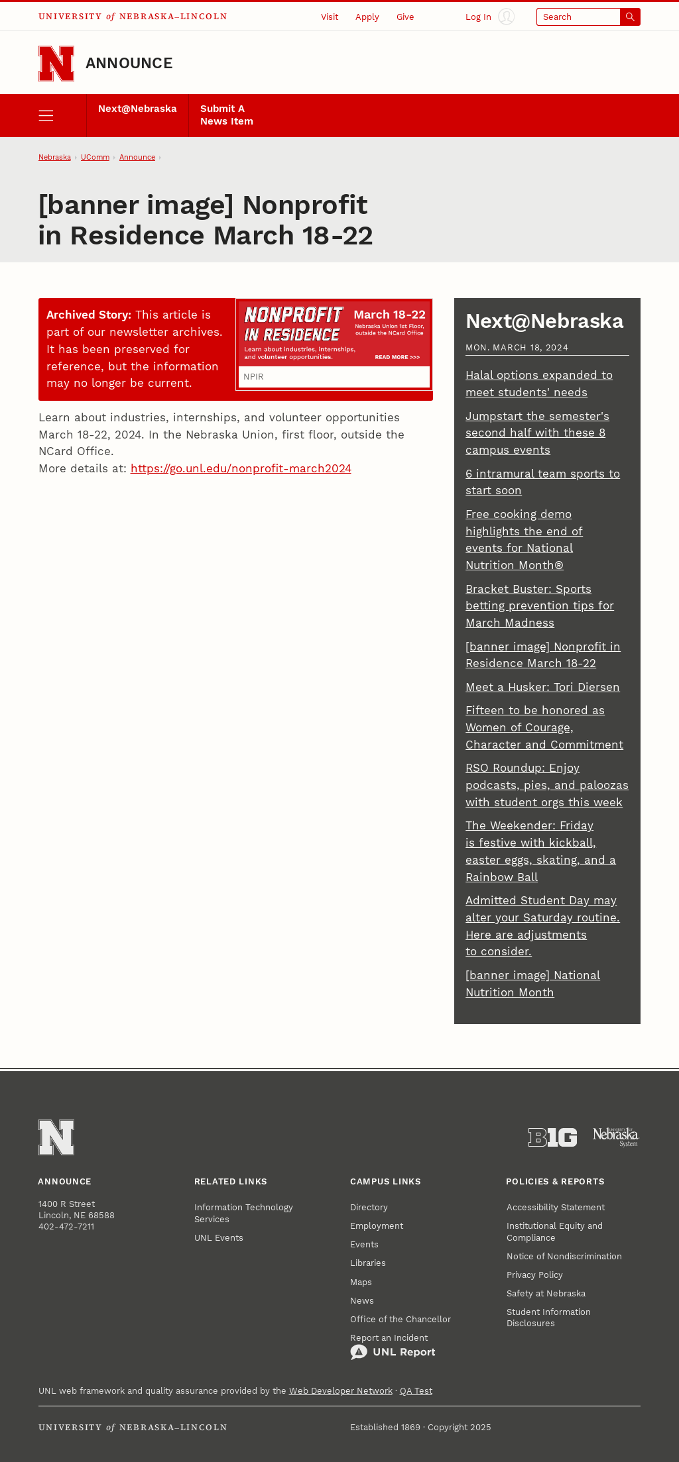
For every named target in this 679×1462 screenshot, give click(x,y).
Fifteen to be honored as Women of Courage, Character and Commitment (544, 727)
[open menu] (62, 115)
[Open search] (588, 17)
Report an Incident (393, 1347)
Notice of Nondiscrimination (564, 1256)
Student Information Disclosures (549, 1317)
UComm (95, 157)
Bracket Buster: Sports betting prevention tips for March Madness (539, 606)
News (362, 1301)
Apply (367, 17)
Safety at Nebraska (546, 1293)
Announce (129, 63)
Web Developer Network (341, 1391)
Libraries (368, 1263)
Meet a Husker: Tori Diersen (542, 687)
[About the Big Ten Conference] (552, 1137)
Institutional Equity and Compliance (555, 1231)
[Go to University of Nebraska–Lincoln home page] (56, 63)
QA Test (416, 1391)
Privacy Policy (535, 1275)
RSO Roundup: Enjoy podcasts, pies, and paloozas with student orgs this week (547, 785)
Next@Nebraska (137, 109)
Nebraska (54, 157)
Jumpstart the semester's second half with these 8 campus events (537, 433)
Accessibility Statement (556, 1207)
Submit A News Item (226, 115)
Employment (376, 1226)
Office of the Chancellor (400, 1319)
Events (364, 1244)
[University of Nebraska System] (616, 1137)
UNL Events (218, 1238)
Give (405, 17)
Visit (329, 17)
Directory (369, 1207)
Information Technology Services (243, 1213)
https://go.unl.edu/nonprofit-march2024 (241, 468)
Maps (361, 1282)
